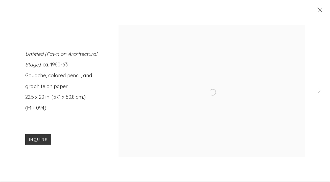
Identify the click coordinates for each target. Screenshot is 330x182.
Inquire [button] (38, 141)
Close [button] (319, 11)
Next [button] (319, 91)
